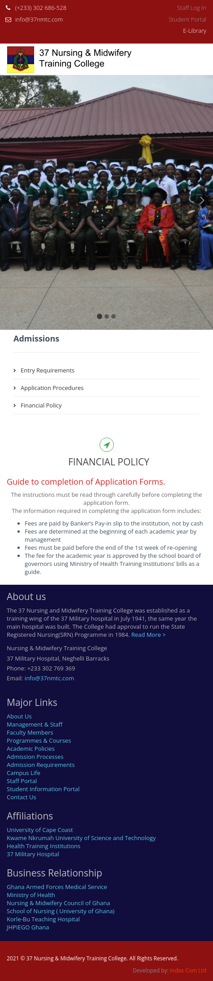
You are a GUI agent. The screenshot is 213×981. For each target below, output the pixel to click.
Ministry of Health (31, 895)
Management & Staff (34, 724)
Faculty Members (30, 732)
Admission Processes (35, 757)
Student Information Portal (43, 789)
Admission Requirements (41, 765)
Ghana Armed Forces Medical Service (57, 887)
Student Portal (187, 19)
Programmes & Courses (39, 740)
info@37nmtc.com (39, 19)
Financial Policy (41, 405)
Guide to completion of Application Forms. (86, 481)
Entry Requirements (47, 370)
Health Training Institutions (43, 846)
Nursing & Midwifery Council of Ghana (58, 903)
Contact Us (21, 797)
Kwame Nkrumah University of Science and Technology (81, 838)
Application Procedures (52, 388)
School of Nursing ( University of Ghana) (60, 911)
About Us (19, 716)
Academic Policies (31, 749)
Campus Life (23, 773)
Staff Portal (22, 781)
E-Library (194, 30)
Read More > (148, 635)
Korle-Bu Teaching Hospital (43, 919)
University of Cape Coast (40, 830)
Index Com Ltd (188, 970)
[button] (11, 260)
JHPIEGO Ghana (28, 927)
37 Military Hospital (33, 854)
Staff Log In (191, 8)
